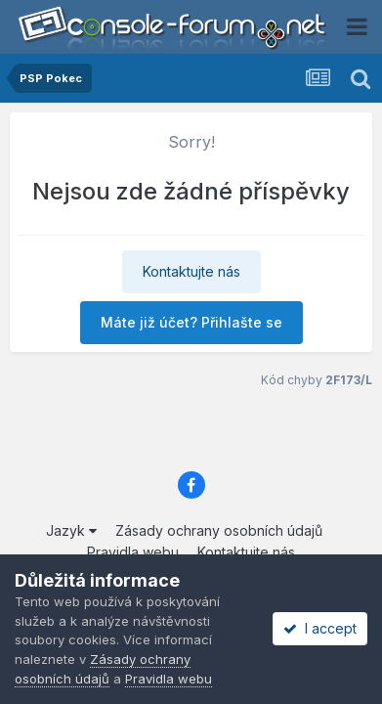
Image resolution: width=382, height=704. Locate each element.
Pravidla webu (133, 552)
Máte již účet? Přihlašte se (191, 322)
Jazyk (71, 530)
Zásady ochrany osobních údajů (218, 530)
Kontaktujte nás (191, 271)
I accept (320, 628)
